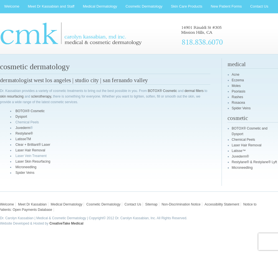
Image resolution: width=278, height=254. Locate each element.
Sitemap (151, 204)
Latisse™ (239, 151)
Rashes (237, 97)
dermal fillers (194, 91)
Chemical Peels (243, 140)
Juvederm (22, 128)
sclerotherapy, (41, 96)
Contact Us (132, 204)
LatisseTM (23, 139)
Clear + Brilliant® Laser (32, 145)
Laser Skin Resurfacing (32, 161)
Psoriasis (238, 91)
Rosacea (238, 103)
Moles (236, 86)
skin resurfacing (12, 96)
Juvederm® (240, 156)
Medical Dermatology (67, 204)
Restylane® (24, 133)
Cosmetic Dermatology (103, 204)
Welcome (7, 204)
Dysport (21, 117)
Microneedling (26, 167)
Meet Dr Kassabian (32, 204)
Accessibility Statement (221, 204)
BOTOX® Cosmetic (162, 91)
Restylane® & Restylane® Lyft (254, 162)
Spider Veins (24, 173)
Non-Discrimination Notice (180, 204)
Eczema (238, 80)
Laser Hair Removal (30, 150)
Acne (235, 75)
